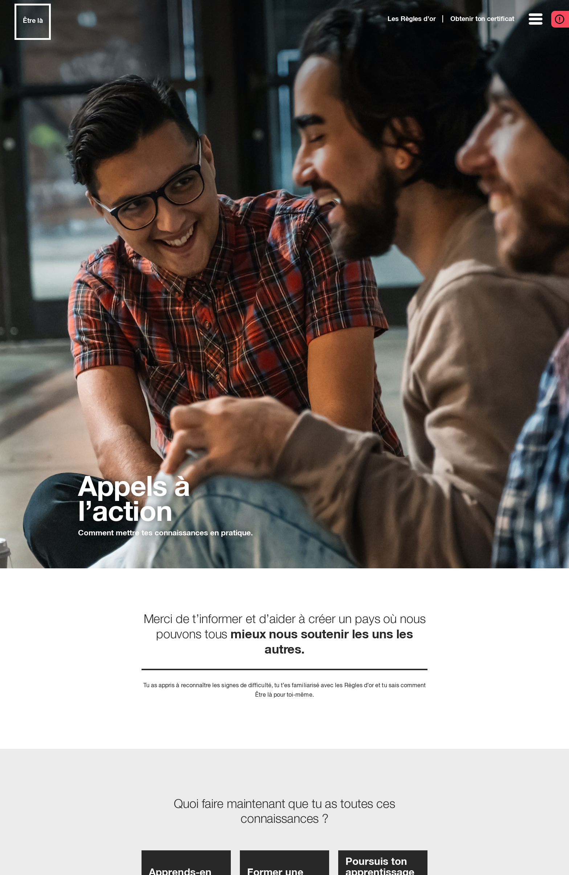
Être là (33, 21)
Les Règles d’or (412, 19)
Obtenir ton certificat (482, 19)
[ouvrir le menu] (536, 19)
